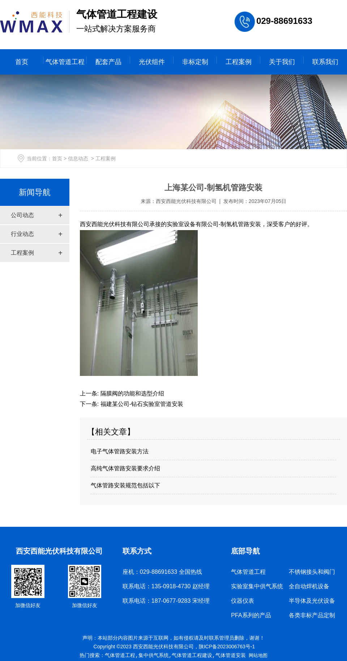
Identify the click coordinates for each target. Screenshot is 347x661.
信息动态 (78, 158)
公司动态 (22, 215)
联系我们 (325, 61)
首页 (21, 61)
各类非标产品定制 (312, 615)
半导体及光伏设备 (312, 601)
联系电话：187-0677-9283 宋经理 (166, 601)
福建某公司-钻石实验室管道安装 (141, 404)
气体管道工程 (65, 61)
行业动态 (22, 234)
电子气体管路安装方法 (120, 451)
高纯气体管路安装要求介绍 (125, 468)
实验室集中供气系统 (257, 586)
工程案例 (239, 61)
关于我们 (282, 61)
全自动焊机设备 (309, 586)
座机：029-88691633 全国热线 (162, 572)
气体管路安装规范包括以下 (125, 485)
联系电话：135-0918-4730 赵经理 (166, 586)
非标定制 (195, 61)
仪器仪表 (242, 601)
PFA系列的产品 (251, 615)
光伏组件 (152, 61)
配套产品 (108, 61)
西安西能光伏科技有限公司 (186, 201)
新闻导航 (35, 192)
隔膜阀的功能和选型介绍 (131, 393)
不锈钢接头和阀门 (312, 572)
